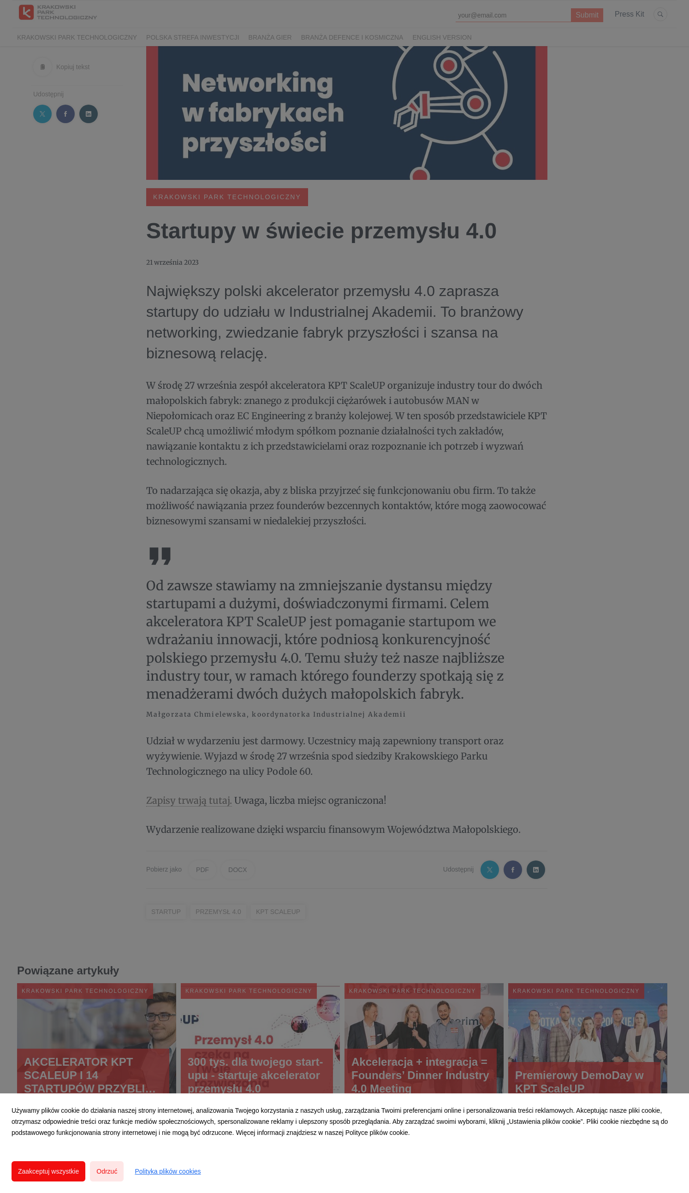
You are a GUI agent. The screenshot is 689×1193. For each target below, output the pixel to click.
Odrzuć (106, 1171)
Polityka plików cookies (168, 1171)
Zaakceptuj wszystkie (48, 1171)
